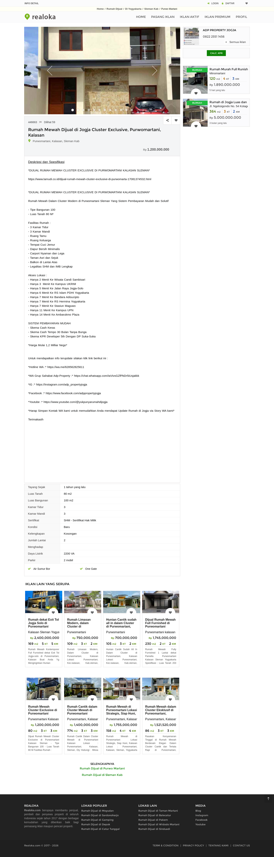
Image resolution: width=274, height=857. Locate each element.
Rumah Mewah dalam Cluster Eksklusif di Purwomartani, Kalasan (160, 712)
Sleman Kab (151, 8)
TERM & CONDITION (165, 845)
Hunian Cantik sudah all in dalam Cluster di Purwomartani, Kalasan (121, 624)
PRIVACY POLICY (193, 845)
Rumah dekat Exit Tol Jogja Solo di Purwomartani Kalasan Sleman (43, 624)
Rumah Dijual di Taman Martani (158, 810)
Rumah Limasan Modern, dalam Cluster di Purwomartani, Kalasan (79, 626)
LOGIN (214, 3)
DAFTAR (229, 3)
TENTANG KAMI (218, 845)
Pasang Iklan (162, 17)
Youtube (200, 824)
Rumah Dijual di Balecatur (154, 815)
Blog (198, 810)
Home (100, 8)
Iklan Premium (217, 17)
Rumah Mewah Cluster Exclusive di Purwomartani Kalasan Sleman (42, 712)
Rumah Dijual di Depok (95, 824)
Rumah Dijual (114, 8)
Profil (241, 17)
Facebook (201, 819)
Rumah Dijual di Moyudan (97, 810)
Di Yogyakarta (133, 8)
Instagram (201, 815)
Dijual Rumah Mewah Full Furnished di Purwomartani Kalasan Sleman (160, 624)
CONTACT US (241, 845)
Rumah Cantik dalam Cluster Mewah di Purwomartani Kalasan (82, 712)
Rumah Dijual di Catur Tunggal (100, 828)
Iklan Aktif (189, 17)
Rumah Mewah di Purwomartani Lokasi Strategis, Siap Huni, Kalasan (121, 712)
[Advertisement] (102, 450)
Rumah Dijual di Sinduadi (154, 828)
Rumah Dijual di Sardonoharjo (100, 815)
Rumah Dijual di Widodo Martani (158, 824)
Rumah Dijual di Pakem (153, 819)
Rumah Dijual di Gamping (97, 819)
